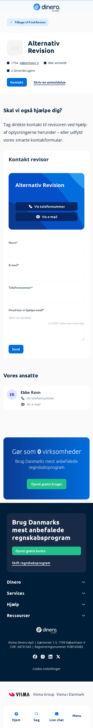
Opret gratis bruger (46, 484)
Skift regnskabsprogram (31, 563)
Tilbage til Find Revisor (27, 22)
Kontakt (16, 82)
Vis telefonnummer (46, 206)
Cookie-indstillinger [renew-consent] (47, 669)
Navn (13, 242)
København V (29, 63)
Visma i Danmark (70, 694)
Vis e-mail (46, 217)
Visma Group (43, 694)
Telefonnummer (21, 287)
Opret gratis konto (30, 551)
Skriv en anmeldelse (50, 82)
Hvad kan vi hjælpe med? (26, 310)
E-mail (14, 265)
